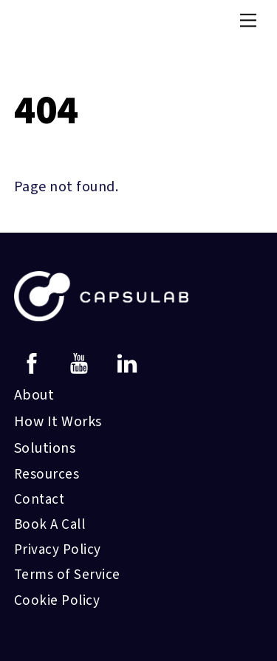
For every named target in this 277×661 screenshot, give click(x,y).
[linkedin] (129, 362)
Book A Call (50, 525)
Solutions (45, 448)
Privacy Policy (57, 550)
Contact (39, 500)
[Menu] (248, 19)
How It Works (58, 421)
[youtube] (81, 362)
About (34, 395)
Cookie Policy (57, 601)
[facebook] (34, 362)
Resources (47, 474)
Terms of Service (67, 575)
